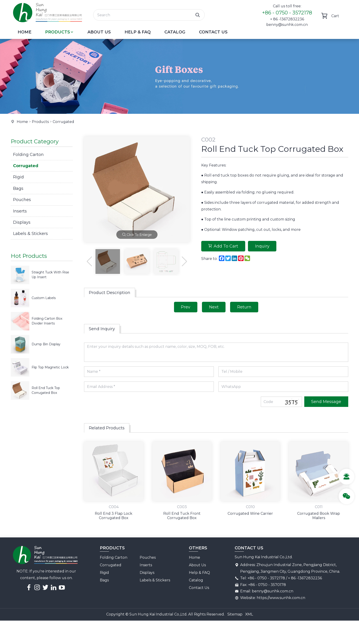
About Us (99, 32)
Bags (18, 188)
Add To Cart (223, 246)
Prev (185, 307)
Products (59, 32)
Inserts (20, 211)
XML (249, 615)
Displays (21, 222)
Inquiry (262, 246)
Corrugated (64, 122)
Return (244, 307)
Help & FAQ (138, 32)
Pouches (22, 199)
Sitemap (234, 615)
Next (214, 307)
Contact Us (213, 32)
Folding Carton (28, 154)
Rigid (18, 177)
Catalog (174, 32)
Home (24, 32)
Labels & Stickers (30, 233)
